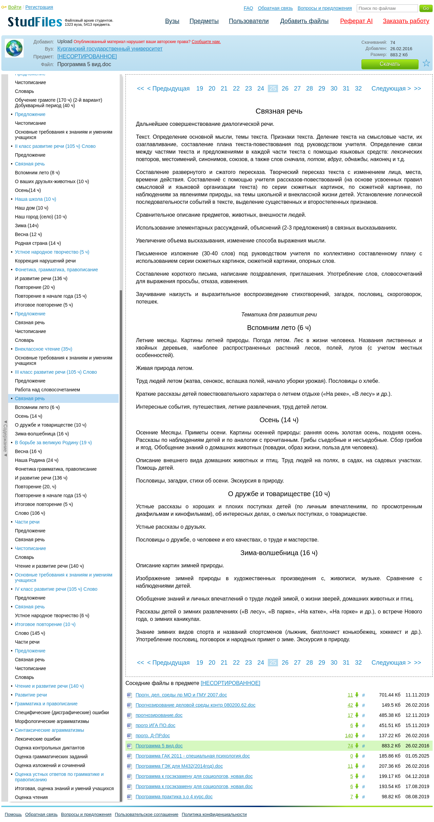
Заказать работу (406, 21)
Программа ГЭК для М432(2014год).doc (179, 766)
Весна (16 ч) (28, 141)
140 (349, 735)
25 (273, 88)
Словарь (24, 247)
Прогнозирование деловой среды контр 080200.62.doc (196, 705)
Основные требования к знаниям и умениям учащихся (63, 267)
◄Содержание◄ (5, 193)
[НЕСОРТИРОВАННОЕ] (87, 56)
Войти (14, 7)
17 (350, 715)
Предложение (30, 221)
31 (346, 88)
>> (417, 88)
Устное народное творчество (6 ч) (52, 306)
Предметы (204, 21)
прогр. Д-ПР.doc (153, 735)
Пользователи (249, 21)
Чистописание (30, 238)
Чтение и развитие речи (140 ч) (49, 256)
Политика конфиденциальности (214, 814)
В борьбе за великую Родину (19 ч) (53, 133)
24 (260, 88)
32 (358, 88)
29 (321, 88)
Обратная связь (275, 8)
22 (236, 88)
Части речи (27, 212)
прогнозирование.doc (159, 715)
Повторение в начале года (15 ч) (50, 186)
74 (350, 745)
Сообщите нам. (206, 42)
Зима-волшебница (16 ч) (42, 124)
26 (285, 88)
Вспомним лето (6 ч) (37, 97)
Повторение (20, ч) (35, 177)
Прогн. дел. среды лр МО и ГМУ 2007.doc (181, 695)
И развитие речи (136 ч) (41, 168)
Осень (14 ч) (28, 106)
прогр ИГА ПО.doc (155, 725)
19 (199, 88)
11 (350, 695)
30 (334, 88)
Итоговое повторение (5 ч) (44, 194)
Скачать (390, 64)
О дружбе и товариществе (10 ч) (50, 115)
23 (248, 88)
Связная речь (30, 89)
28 (309, 88)
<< (140, 88)
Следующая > (391, 88)
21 (224, 88)
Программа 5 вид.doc (159, 745)
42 (350, 705)
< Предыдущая (168, 88)
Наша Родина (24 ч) (36, 150)
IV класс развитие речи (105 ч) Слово (56, 279)
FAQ (248, 8)
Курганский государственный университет (109, 49)
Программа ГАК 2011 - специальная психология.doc (193, 756)
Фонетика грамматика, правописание (56, 159)
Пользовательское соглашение (146, 814)
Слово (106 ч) (30, 203)
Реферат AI (356, 21)
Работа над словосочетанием (47, 80)
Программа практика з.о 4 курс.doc (174, 796)
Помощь (13, 814)
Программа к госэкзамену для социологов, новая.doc (194, 776)
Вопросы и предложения (325, 8)
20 (212, 88)
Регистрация (39, 7)
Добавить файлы (304, 21)
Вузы (172, 21)
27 (297, 88)
